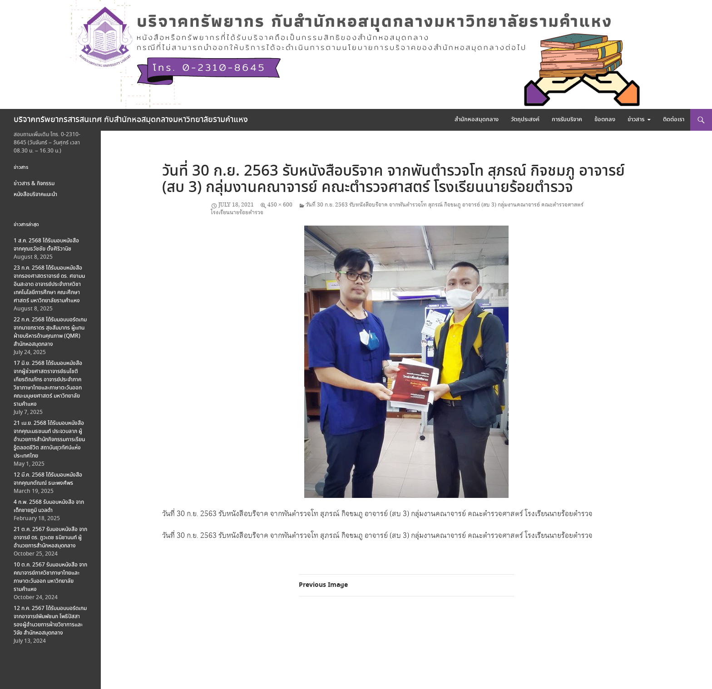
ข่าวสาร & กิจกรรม (34, 183)
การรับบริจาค (567, 119)
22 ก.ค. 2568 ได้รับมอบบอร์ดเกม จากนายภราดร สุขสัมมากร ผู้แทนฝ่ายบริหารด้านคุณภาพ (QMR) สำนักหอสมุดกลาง (50, 332)
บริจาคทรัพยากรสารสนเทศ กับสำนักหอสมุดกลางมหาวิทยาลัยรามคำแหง (131, 120)
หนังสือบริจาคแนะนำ (35, 194)
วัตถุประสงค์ (525, 119)
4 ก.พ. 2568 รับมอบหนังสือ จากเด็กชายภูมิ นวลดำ (49, 506)
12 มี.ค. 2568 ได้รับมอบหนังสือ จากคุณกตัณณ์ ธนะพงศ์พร (48, 479)
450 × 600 (279, 205)
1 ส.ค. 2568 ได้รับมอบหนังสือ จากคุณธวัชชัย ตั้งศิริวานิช (46, 245)
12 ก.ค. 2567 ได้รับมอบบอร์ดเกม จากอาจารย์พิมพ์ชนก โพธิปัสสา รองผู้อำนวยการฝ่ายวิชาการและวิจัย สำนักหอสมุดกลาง (50, 621)
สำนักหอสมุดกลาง (477, 119)
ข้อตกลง (604, 119)
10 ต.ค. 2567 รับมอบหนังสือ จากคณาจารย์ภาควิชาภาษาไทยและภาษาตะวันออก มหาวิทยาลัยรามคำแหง (50, 577)
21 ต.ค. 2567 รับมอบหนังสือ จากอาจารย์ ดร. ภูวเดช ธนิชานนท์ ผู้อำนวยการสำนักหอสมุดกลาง (50, 538)
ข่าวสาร (636, 119)
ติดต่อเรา (673, 119)
